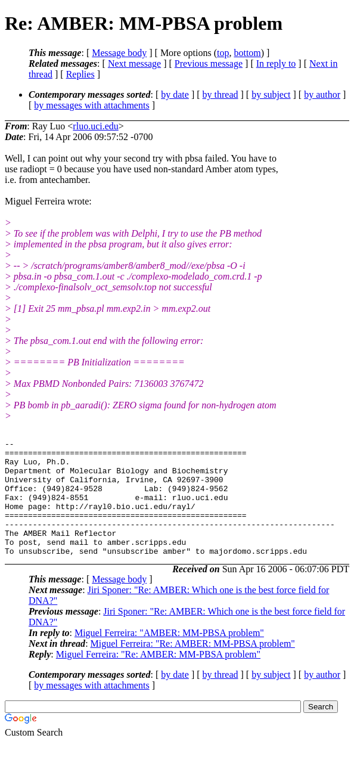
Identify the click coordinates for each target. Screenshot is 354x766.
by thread (220, 94)
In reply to (276, 63)
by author (322, 94)
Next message (134, 63)
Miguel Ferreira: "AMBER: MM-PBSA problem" (169, 656)
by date (175, 94)
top (223, 53)
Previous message (209, 63)
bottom (247, 53)
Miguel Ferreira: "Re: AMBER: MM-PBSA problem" (193, 667)
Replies (80, 74)
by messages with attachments (91, 105)
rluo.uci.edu (95, 126)
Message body (119, 53)
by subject (270, 94)
